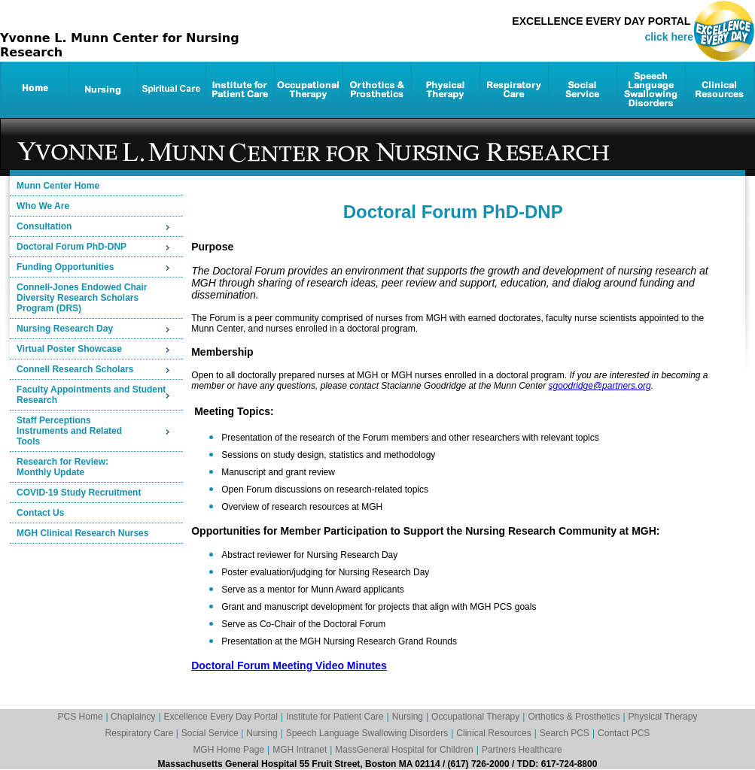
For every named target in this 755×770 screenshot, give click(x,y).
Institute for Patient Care (334, 716)
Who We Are (43, 206)
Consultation (44, 226)
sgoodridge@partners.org (599, 385)
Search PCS (564, 733)
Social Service (211, 733)
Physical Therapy (663, 716)
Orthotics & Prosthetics (574, 716)
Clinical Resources (493, 733)
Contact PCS (624, 733)
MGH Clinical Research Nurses (82, 533)
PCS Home (80, 716)
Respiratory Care (140, 733)
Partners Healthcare (522, 749)
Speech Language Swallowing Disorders (367, 733)
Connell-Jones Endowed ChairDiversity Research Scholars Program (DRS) (82, 298)
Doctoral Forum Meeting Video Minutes (289, 665)
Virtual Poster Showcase (69, 349)
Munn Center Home (58, 185)
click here (668, 37)
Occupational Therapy (475, 716)
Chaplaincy (133, 716)
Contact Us (40, 513)
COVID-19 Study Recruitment (79, 492)
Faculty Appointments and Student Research (91, 394)
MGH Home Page (228, 749)
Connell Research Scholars (75, 369)
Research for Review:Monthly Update (62, 466)
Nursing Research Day (65, 328)
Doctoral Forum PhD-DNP (71, 246)
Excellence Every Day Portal (221, 716)
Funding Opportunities (65, 267)
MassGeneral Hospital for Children (404, 749)
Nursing (407, 716)
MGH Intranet (299, 749)
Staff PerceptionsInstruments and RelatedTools (69, 431)
